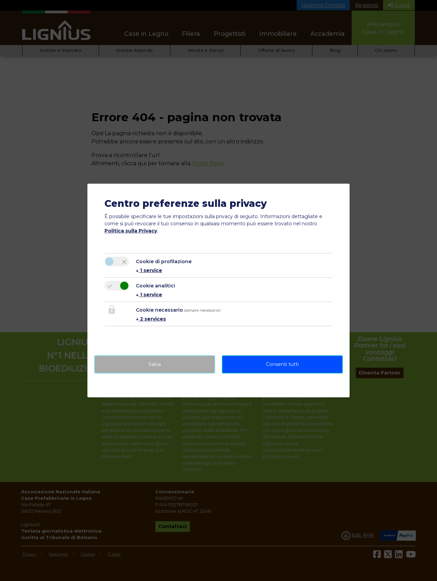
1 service (149, 270)
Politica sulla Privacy (130, 231)
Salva (155, 364)
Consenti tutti (282, 364)
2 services (151, 319)
